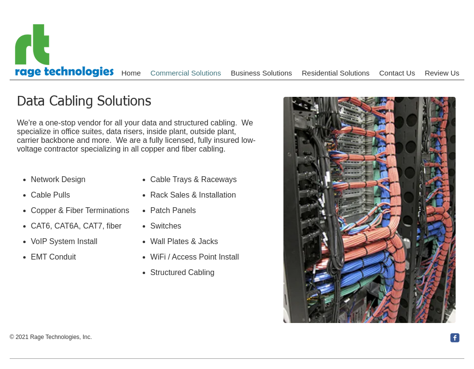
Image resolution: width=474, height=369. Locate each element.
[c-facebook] (454, 337)
